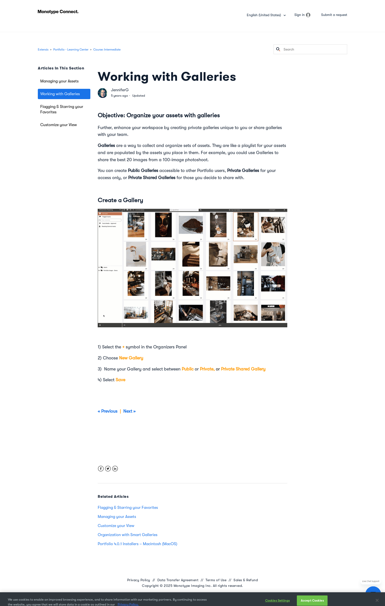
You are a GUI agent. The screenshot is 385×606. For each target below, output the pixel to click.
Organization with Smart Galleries (127, 535)
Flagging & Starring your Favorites (61, 109)
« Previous (108, 411)
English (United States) (264, 15)
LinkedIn (115, 469)
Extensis (43, 49)
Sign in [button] (299, 15)
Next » (130, 411)
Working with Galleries (60, 94)
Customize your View (58, 125)
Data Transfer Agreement (178, 580)
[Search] (310, 49)
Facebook (101, 469)
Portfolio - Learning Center (70, 49)
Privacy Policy (138, 580)
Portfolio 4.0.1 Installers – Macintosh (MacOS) (137, 544)
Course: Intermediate (107, 49)
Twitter (108, 469)
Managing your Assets (59, 81)
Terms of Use (216, 580)
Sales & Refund (246, 580)
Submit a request (334, 15)
